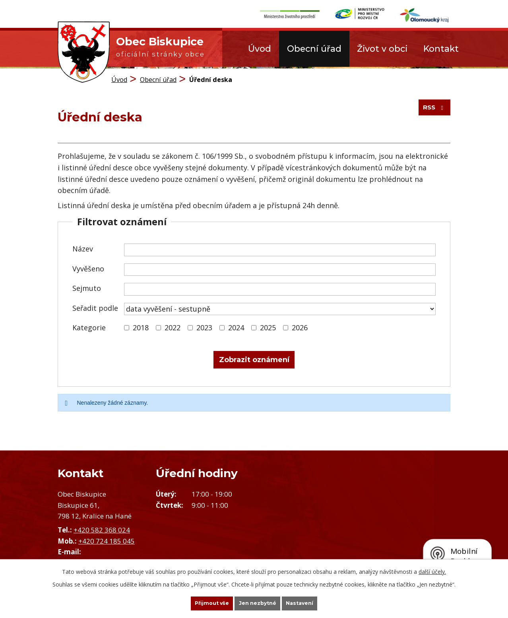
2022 (172, 326)
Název (82, 247)
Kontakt (441, 48)
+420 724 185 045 (106, 539)
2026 (300, 326)
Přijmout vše (198, 602)
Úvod (259, 48)
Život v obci (382, 48)
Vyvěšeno (88, 266)
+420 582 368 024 (102, 528)
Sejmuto (86, 286)
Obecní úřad (314, 48)
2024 (236, 326)
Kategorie (89, 326)
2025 (268, 326)
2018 (141, 326)
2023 (204, 326)
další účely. (432, 569)
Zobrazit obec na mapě (381, 522)
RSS (432, 112)
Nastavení (314, 602)
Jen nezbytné (258, 602)
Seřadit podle (95, 306)
